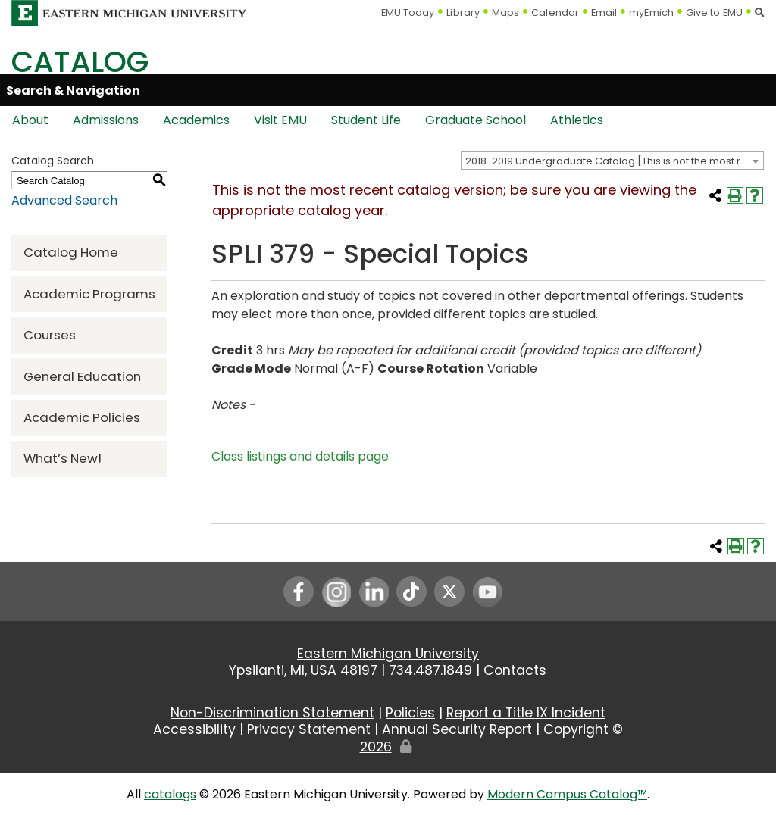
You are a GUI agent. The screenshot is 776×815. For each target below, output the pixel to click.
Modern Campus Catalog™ (567, 794)
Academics (196, 120)
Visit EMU (280, 120)
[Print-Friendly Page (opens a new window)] (735, 195)
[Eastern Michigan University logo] (129, 11)
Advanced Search (64, 200)
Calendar (555, 12)
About (30, 120)
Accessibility (194, 729)
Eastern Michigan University (388, 654)
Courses (49, 335)
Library (463, 12)
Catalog (80, 62)
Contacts (514, 670)
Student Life (366, 120)
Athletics (576, 120)
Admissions (106, 120)
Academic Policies (81, 417)
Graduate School (475, 120)
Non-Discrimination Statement (272, 713)
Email (604, 12)
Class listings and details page (300, 456)
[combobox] (612, 160)
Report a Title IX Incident (525, 713)
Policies (410, 713)
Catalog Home (70, 252)
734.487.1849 (430, 670)
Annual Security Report (457, 729)
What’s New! (62, 458)
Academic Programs (89, 294)
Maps (505, 12)
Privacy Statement (309, 729)
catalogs (170, 794)
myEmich (651, 12)
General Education (82, 376)
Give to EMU (714, 12)
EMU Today (408, 12)
